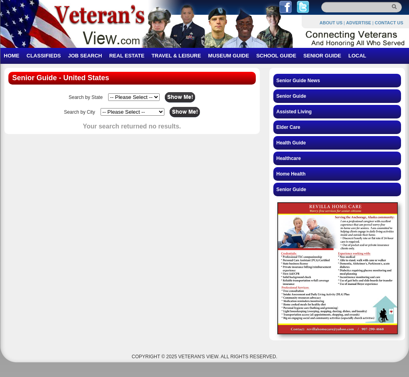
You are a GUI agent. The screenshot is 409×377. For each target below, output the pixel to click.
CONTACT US (389, 22)
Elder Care (288, 127)
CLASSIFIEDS (44, 56)
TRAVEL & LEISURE (176, 56)
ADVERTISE (358, 22)
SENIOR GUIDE (322, 56)
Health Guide (291, 143)
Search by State (86, 97)
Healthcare (289, 158)
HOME (12, 56)
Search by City (79, 112)
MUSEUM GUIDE (228, 56)
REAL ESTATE (126, 56)
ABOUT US (331, 22)
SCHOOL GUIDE (276, 56)
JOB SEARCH (85, 56)
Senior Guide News (298, 80)
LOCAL (357, 56)
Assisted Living (294, 111)
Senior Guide (291, 96)
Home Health (291, 174)
